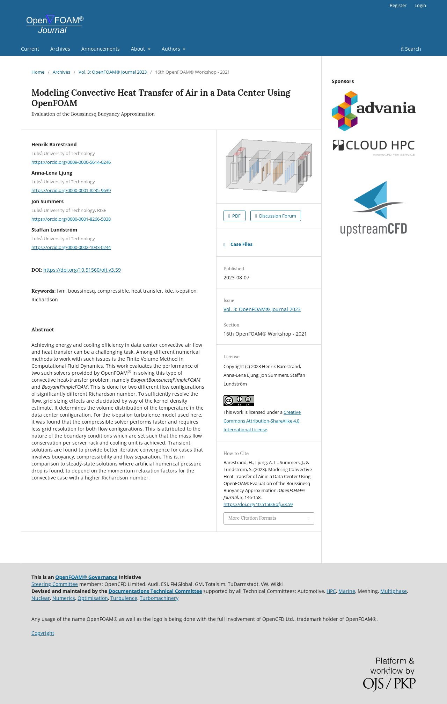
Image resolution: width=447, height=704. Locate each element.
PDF (236, 216)
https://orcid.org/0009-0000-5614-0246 (71, 162)
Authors (172, 48)
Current (30, 48)
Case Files (241, 244)
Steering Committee (54, 584)
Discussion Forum (277, 216)
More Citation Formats (252, 518)
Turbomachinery (159, 598)
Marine (346, 591)
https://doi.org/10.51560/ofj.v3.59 (82, 269)
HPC (331, 591)
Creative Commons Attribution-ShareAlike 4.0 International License (262, 421)
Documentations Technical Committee (155, 591)
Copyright (42, 633)
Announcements (100, 48)
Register (398, 5)
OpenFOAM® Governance (86, 577)
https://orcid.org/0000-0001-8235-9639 (71, 190)
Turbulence (123, 598)
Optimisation (93, 598)
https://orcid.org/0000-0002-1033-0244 (71, 247)
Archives (60, 48)
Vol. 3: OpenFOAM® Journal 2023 (113, 72)
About (138, 48)
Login (420, 5)
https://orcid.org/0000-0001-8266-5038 (71, 218)
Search (411, 48)
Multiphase (393, 591)
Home (37, 72)
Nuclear (40, 598)
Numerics (63, 598)
